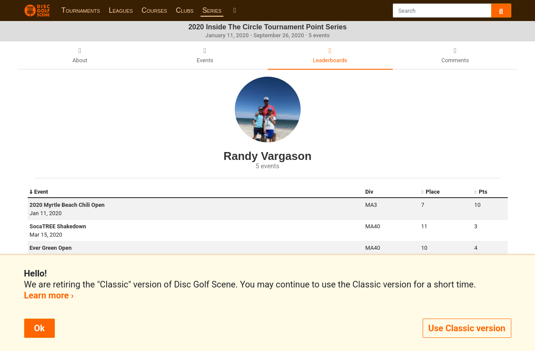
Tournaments (80, 10)
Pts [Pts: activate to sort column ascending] (480, 191)
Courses (154, 10)
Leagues (121, 10)
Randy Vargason (267, 156)
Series (212, 10)
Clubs (185, 10)
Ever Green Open (50, 248)
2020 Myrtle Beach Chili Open (66, 205)
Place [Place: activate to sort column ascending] (430, 191)
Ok (39, 328)
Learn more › (49, 295)
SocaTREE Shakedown (57, 226)
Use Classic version (467, 328)
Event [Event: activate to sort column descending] (38, 191)
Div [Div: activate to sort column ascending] (369, 191)
